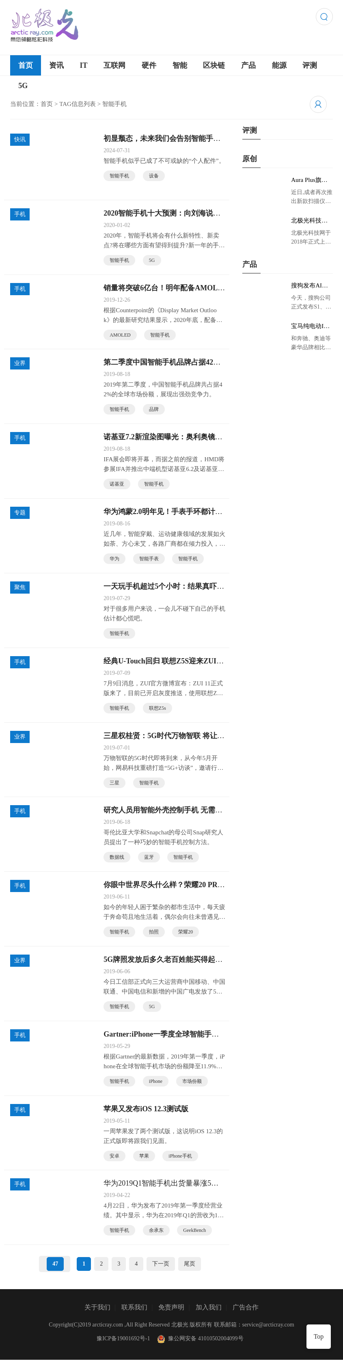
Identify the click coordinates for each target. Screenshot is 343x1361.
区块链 (214, 65)
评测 (309, 65)
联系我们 (134, 1308)
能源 (279, 65)
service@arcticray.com (268, 1326)
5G (23, 86)
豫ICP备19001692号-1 (123, 1340)
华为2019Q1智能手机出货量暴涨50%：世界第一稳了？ (157, 1184)
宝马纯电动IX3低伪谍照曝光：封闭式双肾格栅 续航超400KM (311, 326)
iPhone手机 (180, 1157)
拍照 (154, 932)
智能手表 (149, 559)
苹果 (144, 1157)
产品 (248, 65)
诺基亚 (117, 484)
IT (84, 65)
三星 (114, 783)
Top (319, 1336)
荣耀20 (185, 932)
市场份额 (192, 1082)
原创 (249, 159)
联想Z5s (157, 708)
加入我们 (209, 1308)
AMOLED (120, 335)
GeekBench (194, 1231)
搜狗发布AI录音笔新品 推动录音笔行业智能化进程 (310, 285)
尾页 (189, 1265)
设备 (154, 176)
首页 (25, 65)
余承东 (156, 1231)
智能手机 (119, 176)
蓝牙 (149, 858)
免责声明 (171, 1308)
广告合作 (246, 1308)
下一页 (160, 1265)
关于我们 (97, 1308)
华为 (114, 559)
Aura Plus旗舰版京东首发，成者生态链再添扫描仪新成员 (309, 180)
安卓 (114, 1157)
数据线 (117, 858)
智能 (180, 65)
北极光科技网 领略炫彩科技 (309, 221)
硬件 (149, 65)
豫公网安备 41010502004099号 (200, 1340)
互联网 (114, 65)
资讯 (56, 65)
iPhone (155, 1082)
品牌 (154, 410)
